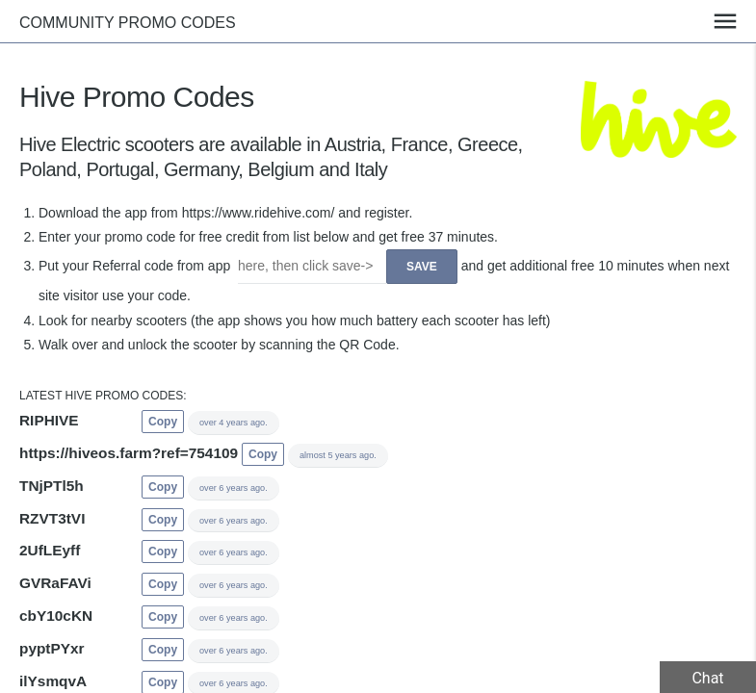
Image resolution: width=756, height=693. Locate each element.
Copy (162, 421)
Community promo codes (127, 22)
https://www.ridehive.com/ (258, 212)
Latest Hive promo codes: (103, 395)
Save (421, 266)
